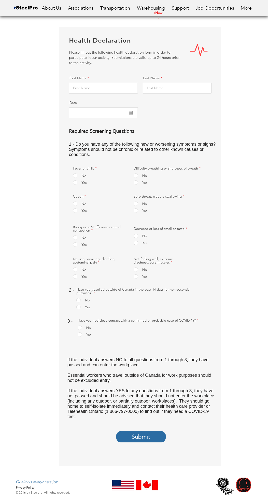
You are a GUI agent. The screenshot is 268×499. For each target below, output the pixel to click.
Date (73, 102)
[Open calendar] (131, 113)
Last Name (151, 78)
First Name (78, 78)
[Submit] (141, 436)
